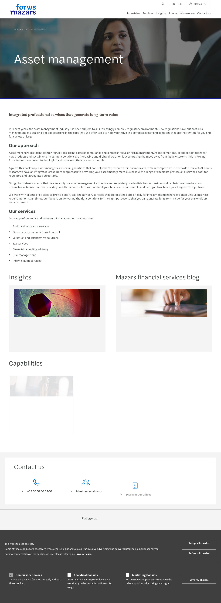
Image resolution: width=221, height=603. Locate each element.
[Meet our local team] (85, 491)
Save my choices (199, 580)
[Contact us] (36, 487)
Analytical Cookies (86, 574)
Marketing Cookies (144, 574)
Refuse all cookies (199, 553)
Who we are (187, 13)
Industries (133, 13)
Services (148, 13)
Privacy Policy (83, 554)
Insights (161, 13)
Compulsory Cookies (29, 574)
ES (180, 4)
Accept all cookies (199, 543)
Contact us (204, 13)
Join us (172, 13)
